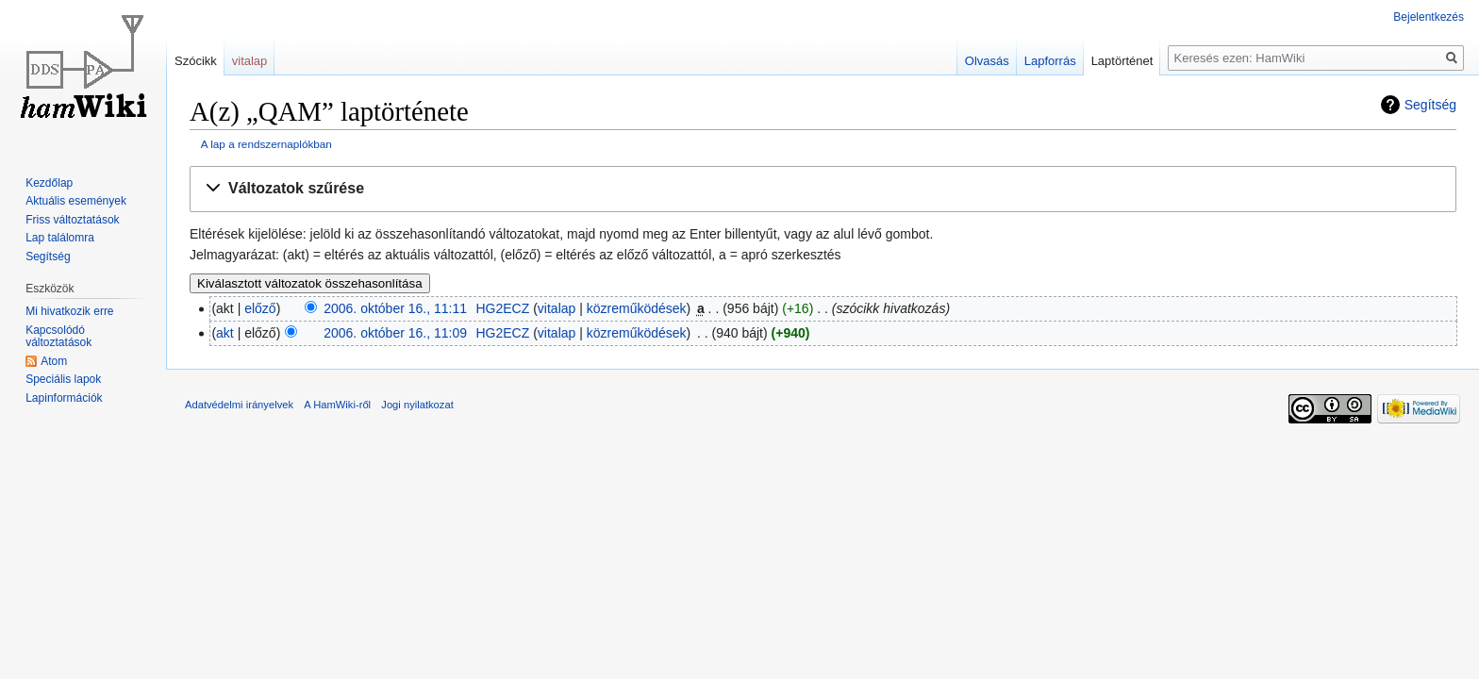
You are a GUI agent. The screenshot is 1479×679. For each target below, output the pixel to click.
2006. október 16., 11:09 (395, 332)
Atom (54, 361)
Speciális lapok (63, 379)
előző (259, 308)
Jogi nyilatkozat (417, 404)
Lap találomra (59, 237)
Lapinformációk (63, 398)
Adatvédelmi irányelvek (239, 404)
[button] (823, 189)
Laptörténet (1122, 61)
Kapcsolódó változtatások (58, 336)
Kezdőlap (49, 183)
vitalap (556, 308)
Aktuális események (75, 200)
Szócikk (195, 61)
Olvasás (987, 61)
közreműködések (637, 308)
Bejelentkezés (1428, 17)
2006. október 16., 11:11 (395, 308)
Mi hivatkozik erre (69, 311)
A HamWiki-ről (337, 404)
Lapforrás (1050, 61)
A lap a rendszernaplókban (266, 144)
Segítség (1430, 104)
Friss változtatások (72, 219)
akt (225, 332)
